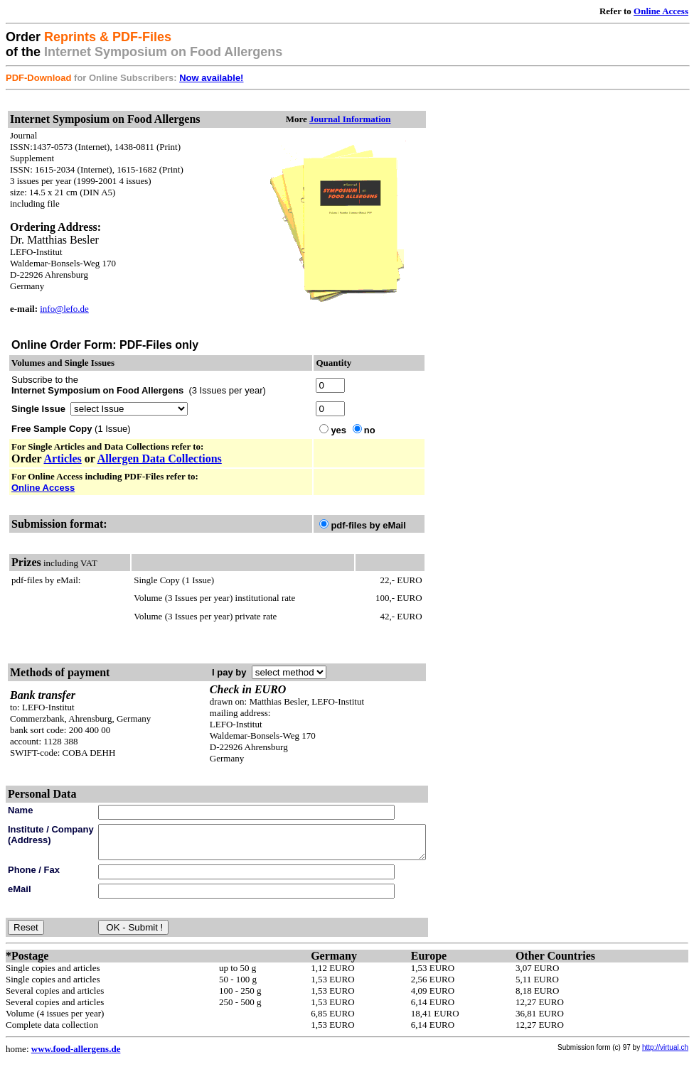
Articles (62, 458)
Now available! (211, 77)
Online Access (661, 11)
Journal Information (381, 119)
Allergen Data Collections (159, 458)
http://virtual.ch (665, 1054)
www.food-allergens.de (76, 1055)
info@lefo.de (64, 308)
